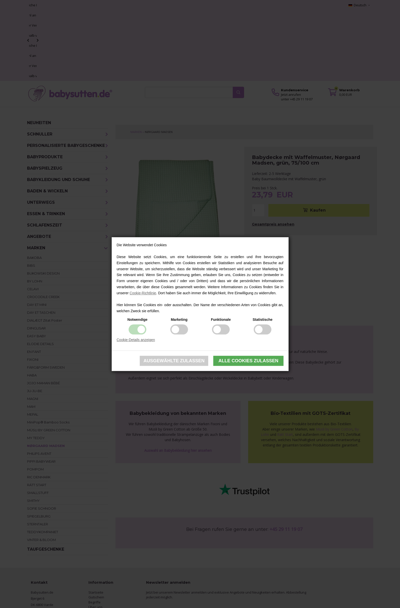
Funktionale (221, 320)
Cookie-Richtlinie (143, 293)
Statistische (263, 320)
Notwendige (137, 320)
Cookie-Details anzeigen (136, 340)
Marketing (179, 320)
